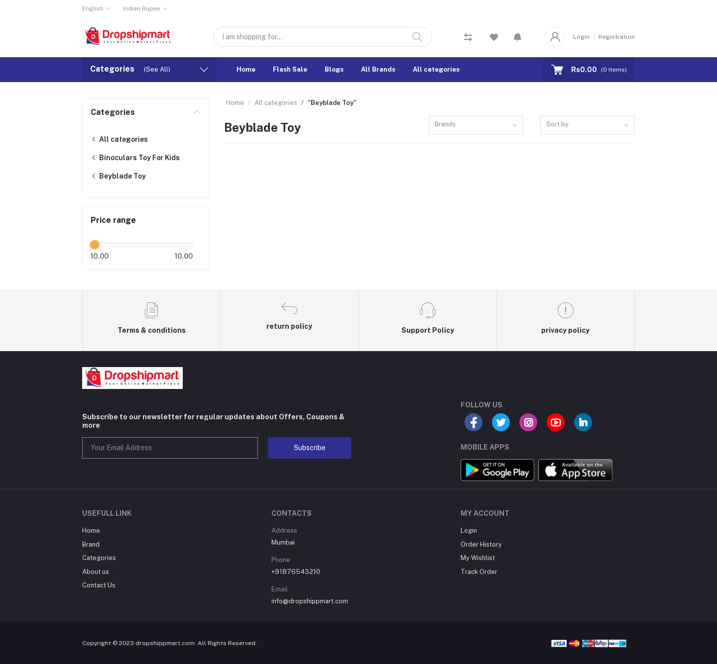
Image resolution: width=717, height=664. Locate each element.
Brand (91, 544)
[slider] (95, 245)
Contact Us (99, 585)
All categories (436, 69)
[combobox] (476, 125)
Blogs (334, 69)
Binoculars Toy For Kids (135, 158)
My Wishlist (478, 558)
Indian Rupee (141, 8)
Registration (616, 36)
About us (95, 571)
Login (581, 36)
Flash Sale (290, 69)
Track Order (479, 571)
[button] (517, 36)
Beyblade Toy (118, 176)
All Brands (378, 69)
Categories (113, 112)
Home (246, 69)
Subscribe (310, 448)
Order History (481, 544)
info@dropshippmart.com (309, 601)
